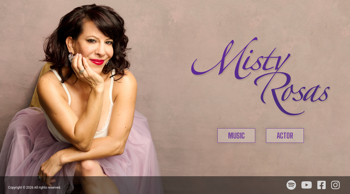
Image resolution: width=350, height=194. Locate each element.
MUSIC (236, 135)
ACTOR (285, 135)
